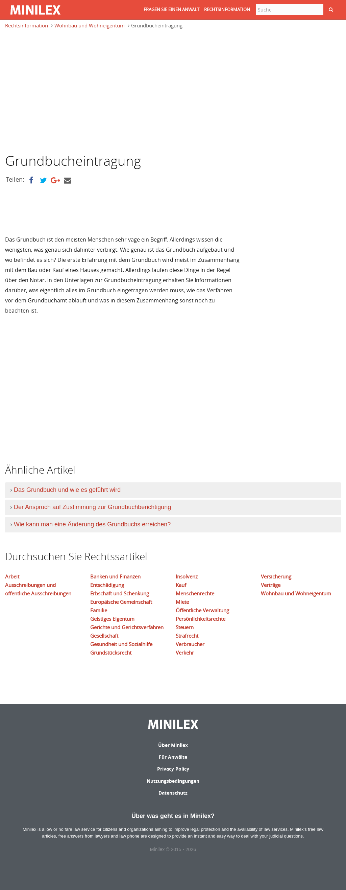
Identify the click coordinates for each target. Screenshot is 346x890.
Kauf (181, 584)
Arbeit (12, 576)
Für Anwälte (173, 757)
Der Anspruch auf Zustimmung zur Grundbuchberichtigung (92, 507)
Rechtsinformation (26, 25)
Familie (98, 610)
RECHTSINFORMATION (227, 9)
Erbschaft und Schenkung (119, 593)
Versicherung (276, 576)
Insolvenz (187, 576)
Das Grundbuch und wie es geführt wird (67, 489)
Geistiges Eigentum (112, 618)
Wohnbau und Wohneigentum (89, 25)
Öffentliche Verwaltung (202, 610)
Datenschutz (173, 793)
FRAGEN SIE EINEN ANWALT (171, 9)
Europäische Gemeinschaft (121, 601)
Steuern (185, 627)
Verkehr (185, 652)
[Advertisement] (62, 90)
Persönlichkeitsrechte (200, 618)
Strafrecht (187, 635)
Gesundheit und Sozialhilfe (121, 644)
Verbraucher (190, 644)
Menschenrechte (195, 593)
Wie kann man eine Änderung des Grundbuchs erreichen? (92, 524)
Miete (182, 601)
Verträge (270, 584)
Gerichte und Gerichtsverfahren (127, 627)
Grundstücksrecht (110, 652)
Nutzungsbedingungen (173, 781)
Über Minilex (173, 745)
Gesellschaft (104, 635)
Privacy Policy (173, 769)
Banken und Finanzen (115, 576)
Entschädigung (107, 584)
